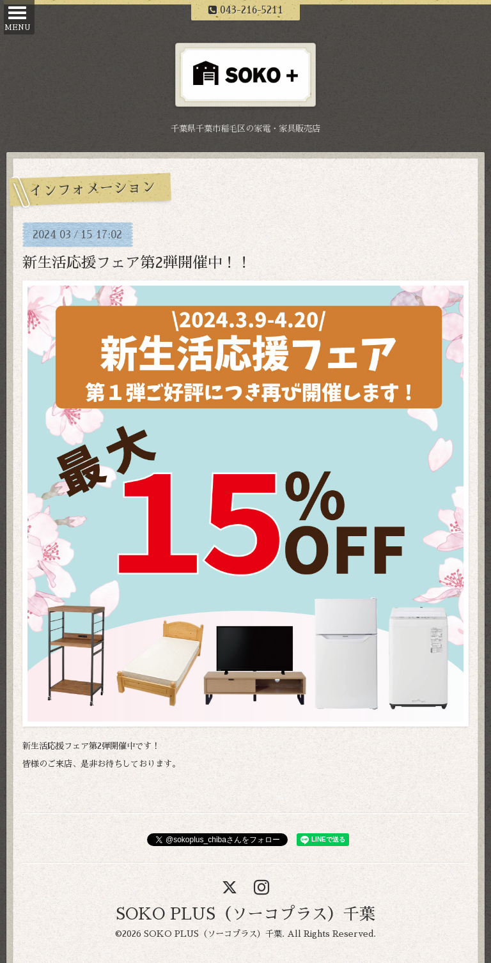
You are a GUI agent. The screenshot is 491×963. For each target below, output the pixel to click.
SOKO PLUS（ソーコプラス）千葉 (245, 914)
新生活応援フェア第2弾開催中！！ (136, 263)
